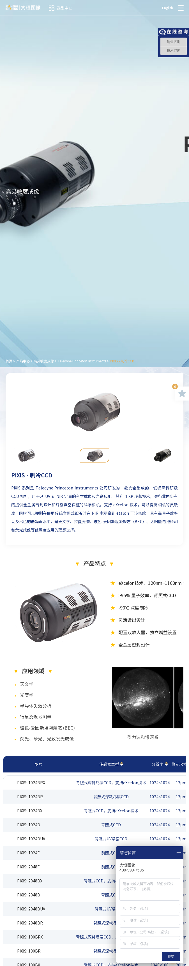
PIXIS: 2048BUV (31, 909)
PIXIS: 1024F (28, 852)
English (167, 7)
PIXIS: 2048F (28, 867)
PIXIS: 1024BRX (31, 782)
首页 (9, 361)
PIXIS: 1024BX (29, 810)
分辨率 (157, 764)
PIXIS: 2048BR (30, 923)
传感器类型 (109, 764)
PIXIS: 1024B (28, 824)
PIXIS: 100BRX (30, 937)
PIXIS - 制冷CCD (122, 361)
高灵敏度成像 (44, 361)
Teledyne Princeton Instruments (82, 361)
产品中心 (23, 361)
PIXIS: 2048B (28, 895)
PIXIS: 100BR (29, 951)
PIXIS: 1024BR (30, 796)
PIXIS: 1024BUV (31, 838)
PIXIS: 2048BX (29, 881)
